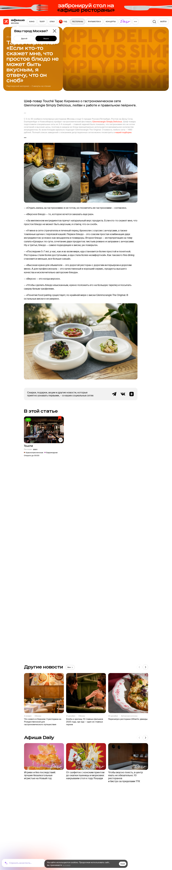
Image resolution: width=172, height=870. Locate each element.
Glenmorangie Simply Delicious (107, 121)
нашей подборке (123, 132)
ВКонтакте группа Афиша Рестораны (123, 394)
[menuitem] (32, 21)
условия (66, 865)
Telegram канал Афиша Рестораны (114, 394)
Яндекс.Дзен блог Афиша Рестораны (131, 394)
